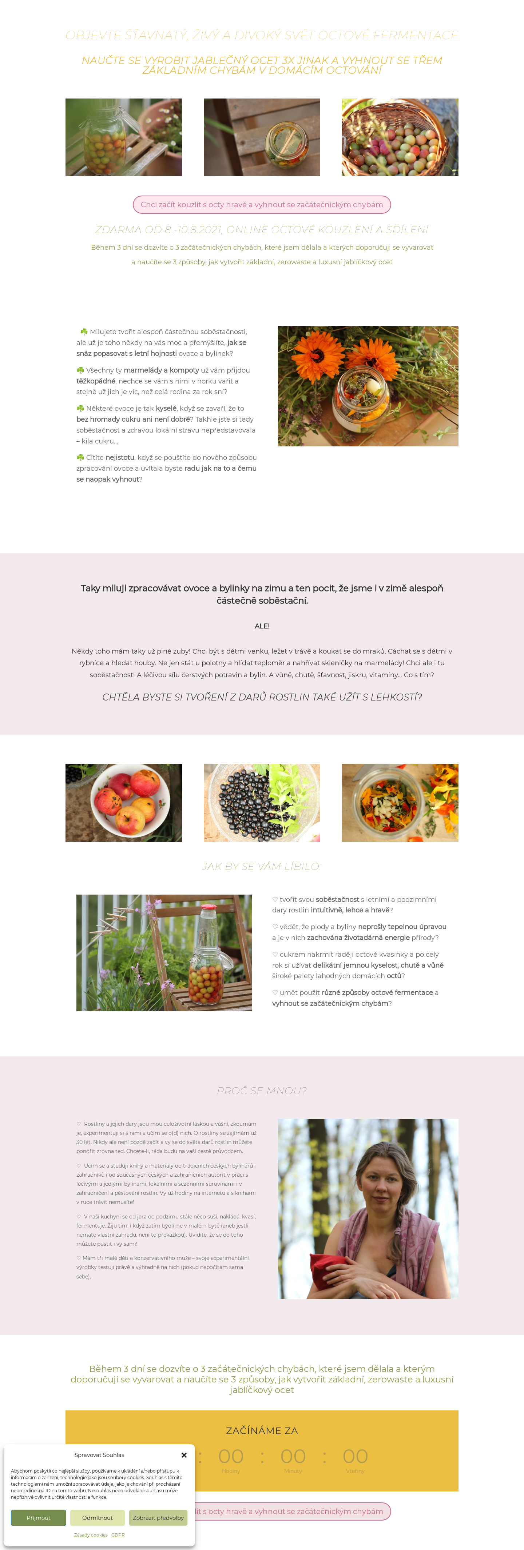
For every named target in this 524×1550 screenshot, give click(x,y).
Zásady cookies (91, 1535)
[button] (184, 1455)
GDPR (118, 1535)
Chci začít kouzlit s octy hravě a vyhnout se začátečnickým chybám (262, 204)
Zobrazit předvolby (158, 1517)
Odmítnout (97, 1517)
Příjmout (39, 1517)
